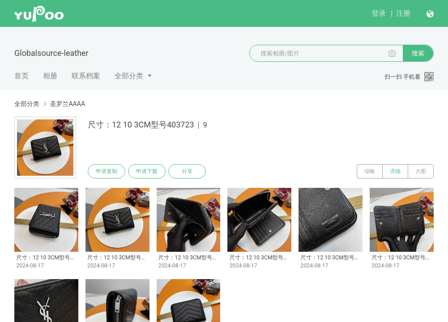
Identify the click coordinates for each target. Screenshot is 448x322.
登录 (378, 13)
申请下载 (147, 171)
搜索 (418, 53)
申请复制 (106, 171)
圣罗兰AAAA (67, 103)
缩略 (369, 171)
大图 (420, 171)
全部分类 (129, 76)
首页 (21, 76)
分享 (187, 171)
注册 (403, 13)
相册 (50, 76)
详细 (395, 171)
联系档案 (86, 76)
